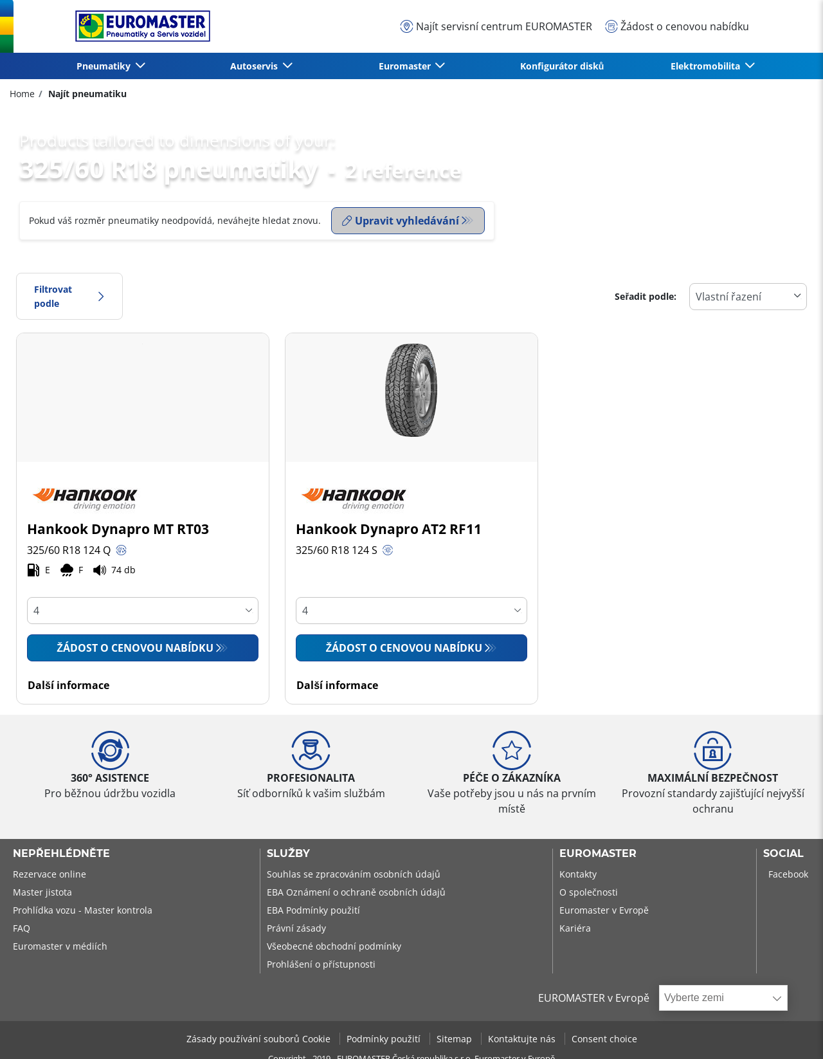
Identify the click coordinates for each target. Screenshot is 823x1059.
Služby (288, 854)
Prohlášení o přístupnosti (321, 964)
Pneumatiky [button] (105, 66)
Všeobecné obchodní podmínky (334, 946)
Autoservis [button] (255, 66)
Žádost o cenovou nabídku (135, 648)
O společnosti (588, 892)
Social (783, 854)
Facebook (788, 874)
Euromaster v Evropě (604, 910)
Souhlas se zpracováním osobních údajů (353, 874)
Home (22, 93)
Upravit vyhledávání (400, 221)
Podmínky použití (385, 1039)
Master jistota (42, 892)
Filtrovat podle (69, 296)
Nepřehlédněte (61, 854)
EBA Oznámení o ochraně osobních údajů (356, 892)
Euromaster (598, 854)
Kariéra (575, 928)
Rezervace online (49, 874)
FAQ (21, 928)
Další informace (68, 685)
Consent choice (604, 1039)
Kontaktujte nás (523, 1039)
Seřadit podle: (645, 296)
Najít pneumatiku (86, 93)
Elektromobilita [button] (707, 66)
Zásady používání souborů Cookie (259, 1039)
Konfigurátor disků (562, 66)
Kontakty (578, 874)
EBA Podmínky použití (313, 910)
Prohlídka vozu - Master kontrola (82, 910)
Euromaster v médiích (60, 946)
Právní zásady (296, 928)
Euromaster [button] (406, 66)
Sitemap (456, 1039)
